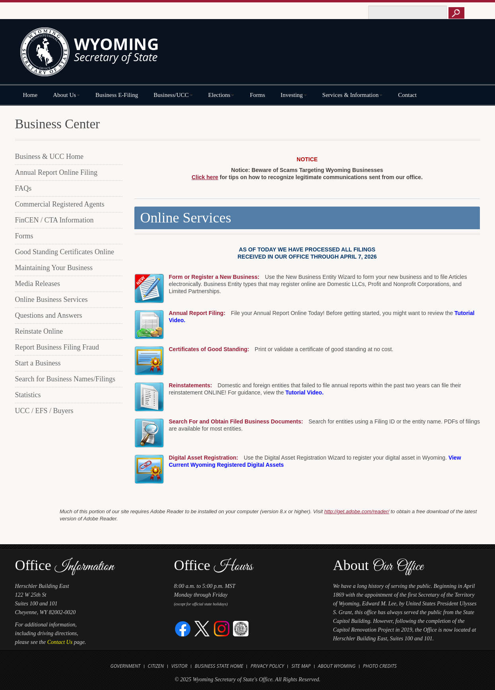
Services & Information (352, 95)
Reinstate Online (39, 331)
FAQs (23, 188)
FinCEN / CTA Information (54, 220)
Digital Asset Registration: (204, 457)
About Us (66, 95)
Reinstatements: (190, 385)
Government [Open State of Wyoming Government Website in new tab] (125, 666)
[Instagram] (222, 628)
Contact (407, 95)
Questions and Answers (48, 315)
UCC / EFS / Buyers (44, 411)
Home (30, 95)
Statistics (28, 395)
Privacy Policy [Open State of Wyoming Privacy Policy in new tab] (267, 666)
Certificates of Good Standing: (209, 349)
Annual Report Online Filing (56, 172)
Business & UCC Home (49, 156)
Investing (294, 95)
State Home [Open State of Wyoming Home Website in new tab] (230, 666)
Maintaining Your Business (54, 268)
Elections (221, 95)
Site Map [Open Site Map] (301, 666)
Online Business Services (51, 299)
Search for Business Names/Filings (65, 379)
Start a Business (38, 363)
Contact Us (59, 642)
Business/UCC (172, 95)
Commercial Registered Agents (60, 204)
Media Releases (37, 284)
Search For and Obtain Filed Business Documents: (236, 421)
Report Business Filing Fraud (57, 347)
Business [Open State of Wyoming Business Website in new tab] (205, 666)
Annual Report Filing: (197, 313)
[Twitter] (202, 628)
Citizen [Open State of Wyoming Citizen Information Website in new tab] (156, 666)
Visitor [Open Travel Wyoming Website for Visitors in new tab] (179, 666)
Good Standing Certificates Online (64, 252)
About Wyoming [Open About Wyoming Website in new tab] (337, 666)
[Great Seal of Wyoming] (241, 628)
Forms (257, 95)
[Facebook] (183, 628)
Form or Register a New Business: (214, 277)
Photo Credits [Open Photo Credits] (380, 666)
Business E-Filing (116, 95)
